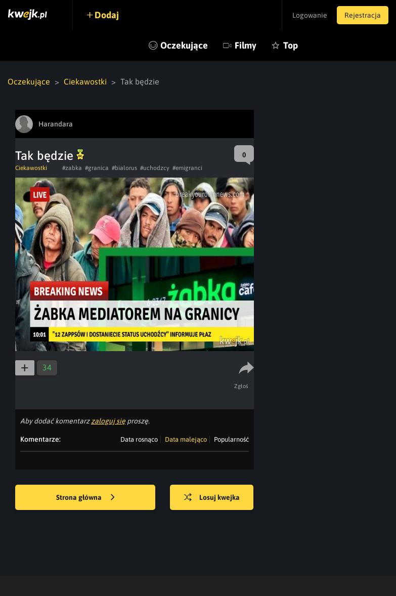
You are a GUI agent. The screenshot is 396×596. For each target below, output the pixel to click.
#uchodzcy (154, 168)
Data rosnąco (139, 439)
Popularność (231, 439)
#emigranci (187, 168)
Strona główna (85, 497)
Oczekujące (184, 45)
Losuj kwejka (212, 497)
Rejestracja (362, 15)
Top (290, 45)
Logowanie (309, 15)
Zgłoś (242, 386)
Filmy (245, 45)
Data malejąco (186, 439)
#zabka (72, 168)
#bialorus (124, 168)
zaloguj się (108, 421)
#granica (97, 168)
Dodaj (107, 15)
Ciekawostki (85, 81)
